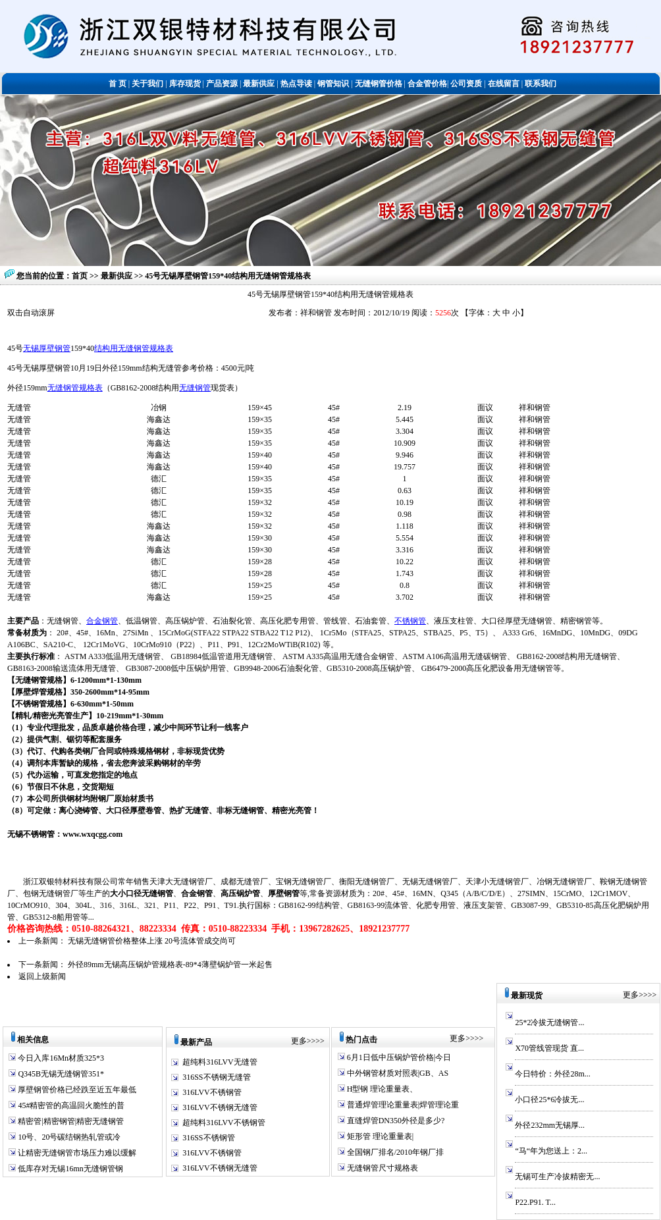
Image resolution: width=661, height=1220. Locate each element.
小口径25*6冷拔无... (549, 1099)
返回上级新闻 (42, 976)
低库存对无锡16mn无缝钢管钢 (69, 1168)
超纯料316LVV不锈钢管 (223, 1122)
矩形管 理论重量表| (379, 1136)
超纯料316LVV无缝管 (219, 1062)
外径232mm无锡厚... (550, 1125)
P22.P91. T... (535, 1202)
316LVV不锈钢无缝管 (219, 1107)
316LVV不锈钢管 (212, 1092)
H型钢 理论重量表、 (381, 1089)
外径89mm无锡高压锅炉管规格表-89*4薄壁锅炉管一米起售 (170, 964)
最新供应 (117, 275)
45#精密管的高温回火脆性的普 (70, 1105)
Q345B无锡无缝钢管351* (60, 1073)
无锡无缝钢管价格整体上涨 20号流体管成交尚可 (152, 940)
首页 (80, 275)
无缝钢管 (195, 387)
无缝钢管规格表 (75, 387)
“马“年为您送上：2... (551, 1150)
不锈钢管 (410, 620)
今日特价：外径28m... (552, 1073)
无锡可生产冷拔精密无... (557, 1176)
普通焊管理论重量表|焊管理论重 (402, 1104)
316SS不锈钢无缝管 (216, 1077)
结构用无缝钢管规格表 (133, 348)
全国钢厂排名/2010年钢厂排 (394, 1152)
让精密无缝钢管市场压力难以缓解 (76, 1152)
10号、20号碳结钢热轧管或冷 (68, 1137)
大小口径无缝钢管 (141, 893)
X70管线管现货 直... (549, 1048)
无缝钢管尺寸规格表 (381, 1168)
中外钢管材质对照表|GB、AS (396, 1073)
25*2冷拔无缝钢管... (549, 1022)
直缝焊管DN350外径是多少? (395, 1120)
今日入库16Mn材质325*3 (60, 1058)
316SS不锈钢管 (208, 1137)
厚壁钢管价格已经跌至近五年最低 (76, 1089)
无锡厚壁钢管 (46, 348)
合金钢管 (102, 620)
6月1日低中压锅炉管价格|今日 (398, 1057)
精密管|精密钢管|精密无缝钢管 (70, 1121)
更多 (299, 1041)
